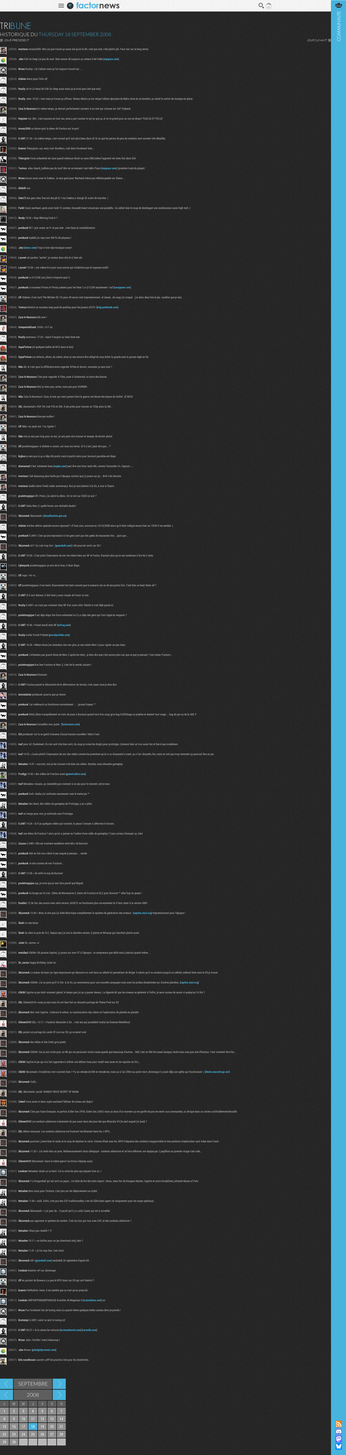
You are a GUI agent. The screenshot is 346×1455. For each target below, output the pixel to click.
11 (33, 1418)
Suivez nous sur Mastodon (338, 1439)
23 (14, 1434)
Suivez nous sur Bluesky (338, 1446)
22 (4, 1434)
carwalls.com (89, 1330)
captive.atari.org (142, 913)
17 (23, 1426)
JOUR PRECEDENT (16, 40)
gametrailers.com (75, 774)
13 (52, 1418)
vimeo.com (30, 247)
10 (23, 1418)
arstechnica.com (92, 1300)
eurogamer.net (122, 287)
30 (14, 1442)
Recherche (261, 5)
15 (4, 1426)
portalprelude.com (59, 635)
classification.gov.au (55, 515)
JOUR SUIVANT (317, 40)
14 (61, 1418)
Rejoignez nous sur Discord (338, 1431)
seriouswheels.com (70, 1330)
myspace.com (111, 59)
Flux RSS (338, 1424)
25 (33, 1434)
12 (42, 1418)
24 (23, 1434)
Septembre (33, 1383)
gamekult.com (63, 545)
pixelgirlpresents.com (44, 1350)
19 (42, 1426)
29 (4, 1442)
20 (52, 1426)
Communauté (338, 706)
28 (61, 1434)
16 (14, 1426)
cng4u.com (60, 466)
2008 (33, 1394)
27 (52, 1434)
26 (42, 1434)
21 (61, 1426)
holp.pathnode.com (107, 307)
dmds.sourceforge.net (217, 1071)
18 (33, 1426)
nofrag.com (64, 625)
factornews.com (70, 724)
